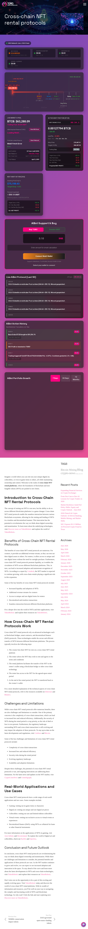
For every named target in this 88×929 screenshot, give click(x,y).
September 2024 (66, 594)
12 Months (76, 378)
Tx (76, 331)
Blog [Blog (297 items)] (80, 469)
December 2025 (66, 566)
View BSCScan (34, 129)
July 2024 (64, 597)
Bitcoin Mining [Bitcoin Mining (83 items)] (69, 469)
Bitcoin (47, 733)
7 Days (55, 378)
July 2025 (64, 583)
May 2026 (64, 549)
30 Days (65, 378)
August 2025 (65, 580)
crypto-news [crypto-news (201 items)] (68, 473)
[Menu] (85, 4)
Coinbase (38, 733)
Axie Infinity (9, 836)
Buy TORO (33, 229)
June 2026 (64, 546)
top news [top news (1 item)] (81, 473)
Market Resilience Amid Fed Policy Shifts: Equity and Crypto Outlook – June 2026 (71, 507)
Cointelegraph (26, 778)
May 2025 (64, 590)
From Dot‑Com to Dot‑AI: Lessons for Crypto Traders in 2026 (71, 498)
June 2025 (64, 587)
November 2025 (66, 570)
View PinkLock (35, 140)
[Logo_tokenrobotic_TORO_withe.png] (10, 4)
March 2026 (65, 556)
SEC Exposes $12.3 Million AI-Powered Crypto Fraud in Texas (71, 526)
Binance (7, 695)
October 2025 (66, 573)
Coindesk (30, 571)
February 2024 (66, 611)
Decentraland (22, 836)
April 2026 (65, 553)
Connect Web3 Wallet (44, 256)
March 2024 (65, 607)
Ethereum (48, 692)
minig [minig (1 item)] (77, 473)
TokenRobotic (10, 532)
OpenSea (33, 839)
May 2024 (64, 601)
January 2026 (65, 563)
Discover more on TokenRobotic (19, 529)
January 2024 (65, 614)
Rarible (23, 839)
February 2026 (66, 560)
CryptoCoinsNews (11, 778)
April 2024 (65, 604)
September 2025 (66, 577)
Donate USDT (54, 229)
